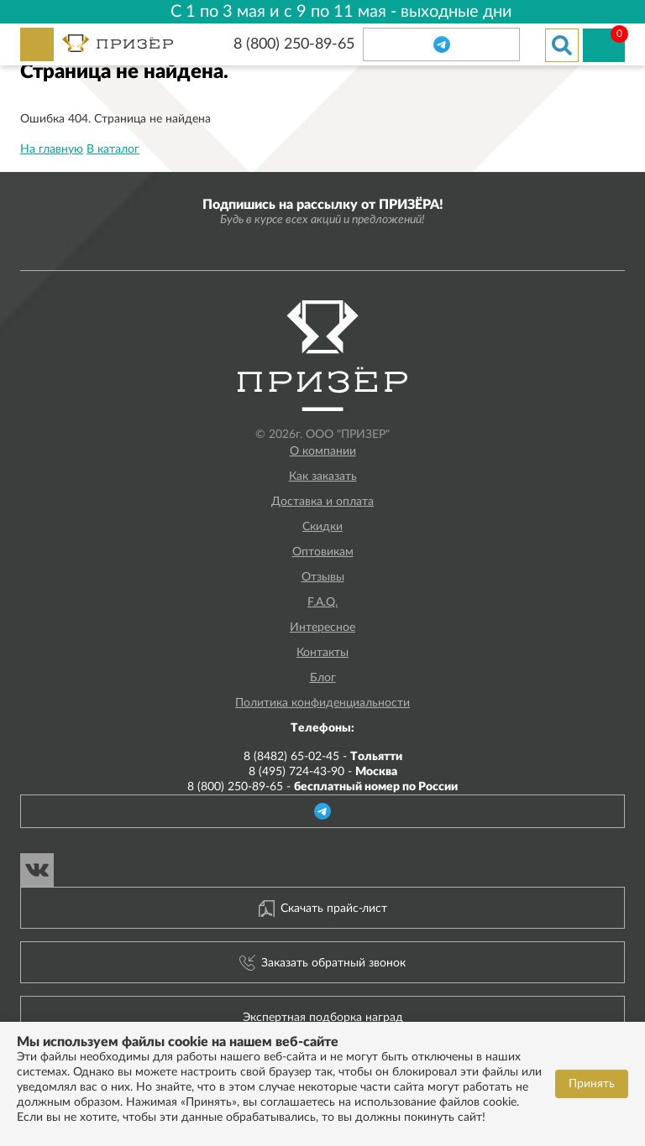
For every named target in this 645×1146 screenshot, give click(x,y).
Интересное (322, 627)
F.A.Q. (322, 602)
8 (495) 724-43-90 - (323, 772)
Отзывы (323, 577)
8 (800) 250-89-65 (293, 44)
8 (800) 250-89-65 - (322, 787)
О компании (323, 451)
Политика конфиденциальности (322, 703)
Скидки (322, 527)
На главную (51, 149)
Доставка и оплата (322, 502)
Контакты (322, 653)
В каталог (113, 149)
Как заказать (323, 476)
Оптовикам (323, 552)
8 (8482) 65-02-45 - (323, 757)
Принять (592, 1084)
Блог (323, 678)
